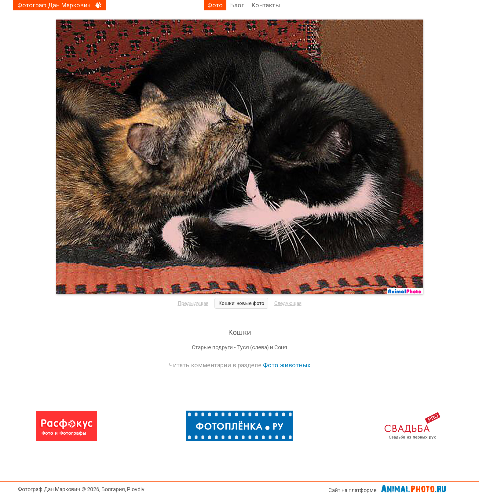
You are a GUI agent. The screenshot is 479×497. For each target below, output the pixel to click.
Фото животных (286, 365)
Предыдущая (193, 303)
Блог (237, 5)
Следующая (288, 303)
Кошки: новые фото (241, 303)
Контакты (265, 5)
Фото (215, 5)
